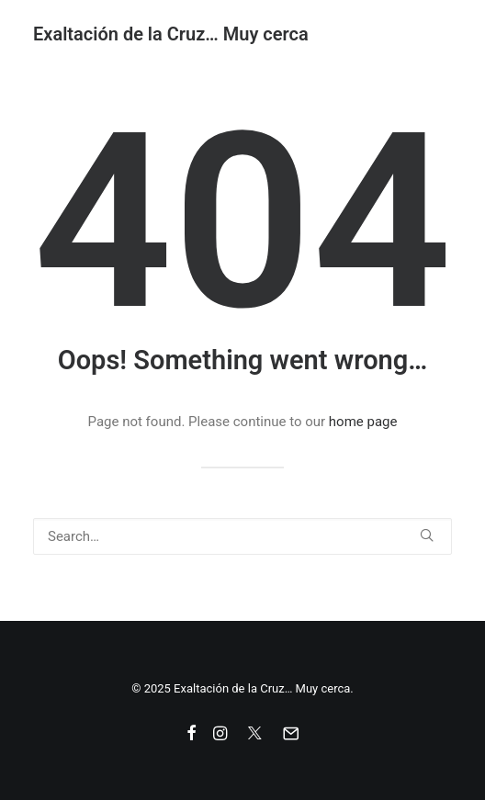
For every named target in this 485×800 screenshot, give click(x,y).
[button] (426, 535)
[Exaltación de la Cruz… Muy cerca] (171, 34)
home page (363, 421)
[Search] (242, 536)
